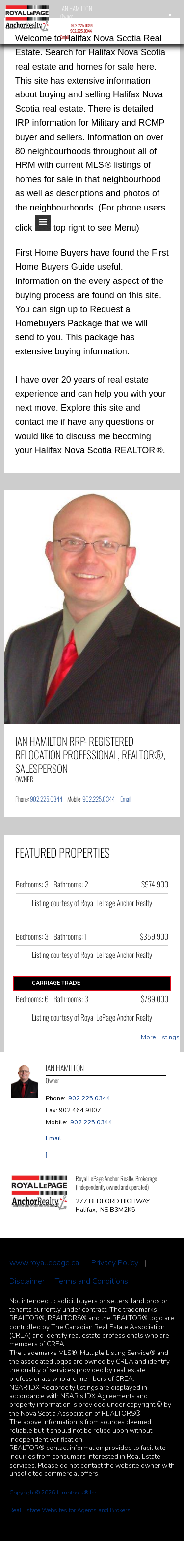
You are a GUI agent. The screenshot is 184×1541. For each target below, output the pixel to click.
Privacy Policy (114, 1263)
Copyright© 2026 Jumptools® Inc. (54, 1492)
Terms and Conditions (91, 1281)
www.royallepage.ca (44, 1263)
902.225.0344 (82, 25)
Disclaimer (27, 1281)
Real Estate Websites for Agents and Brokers (70, 1510)
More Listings (160, 1037)
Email (64, 37)
